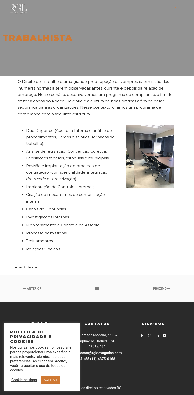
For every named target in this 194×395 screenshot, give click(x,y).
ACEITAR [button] (50, 380)
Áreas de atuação (26, 267)
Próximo (161, 288)
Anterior (32, 288)
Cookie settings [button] (24, 380)
